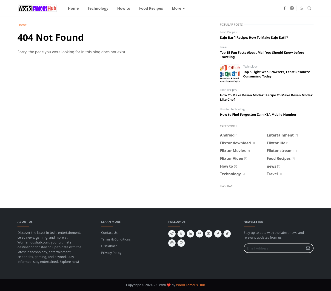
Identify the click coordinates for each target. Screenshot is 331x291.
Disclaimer (109, 246)
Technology (250, 66)
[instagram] (292, 8)
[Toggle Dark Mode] (301, 8)
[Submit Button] (308, 248)
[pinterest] (199, 234)
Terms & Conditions (116, 239)
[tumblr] (181, 234)
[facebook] (284, 8)
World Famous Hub (190, 285)
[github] (181, 243)
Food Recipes (228, 32)
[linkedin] (190, 234)
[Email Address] (273, 248)
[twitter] (227, 234)
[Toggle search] (309, 8)
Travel (223, 47)
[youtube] (208, 234)
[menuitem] (73, 8)
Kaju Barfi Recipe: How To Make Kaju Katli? (254, 37)
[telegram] (172, 234)
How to (225, 109)
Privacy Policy (111, 252)
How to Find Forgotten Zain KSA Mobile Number (258, 114)
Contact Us (109, 232)
